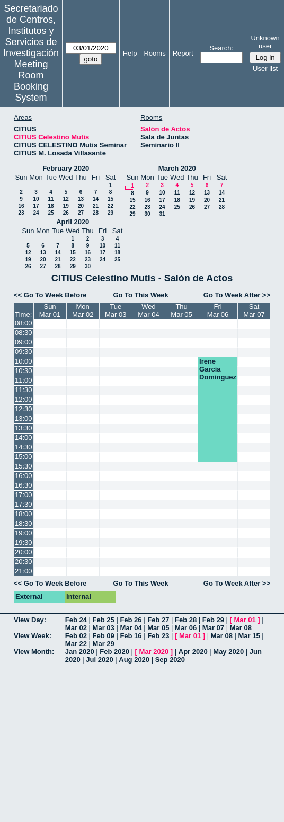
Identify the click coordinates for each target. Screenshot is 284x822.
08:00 (23, 323)
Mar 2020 (154, 652)
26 (66, 213)
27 (81, 213)
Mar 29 (103, 644)
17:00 (23, 495)
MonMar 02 (82, 311)
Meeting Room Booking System (31, 81)
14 (96, 199)
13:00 (23, 418)
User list (265, 69)
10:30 (23, 371)
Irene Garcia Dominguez (217, 369)
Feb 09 (103, 636)
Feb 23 (158, 636)
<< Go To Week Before (50, 295)
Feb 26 (130, 620)
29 (110, 213)
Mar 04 (130, 628)
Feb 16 (130, 636)
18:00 (23, 514)
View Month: (34, 652)
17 (36, 206)
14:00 (23, 437)
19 (66, 206)
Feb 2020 (114, 652)
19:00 (23, 533)
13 (81, 199)
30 (147, 214)
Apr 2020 (193, 652)
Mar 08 (241, 628)
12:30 (23, 409)
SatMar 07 (253, 311)
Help (130, 53)
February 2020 (65, 168)
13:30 (23, 428)
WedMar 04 (148, 311)
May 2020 (228, 652)
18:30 (23, 523)
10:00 (23, 361)
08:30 (23, 333)
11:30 (23, 390)
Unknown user (265, 42)
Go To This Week (140, 295)
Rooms (154, 53)
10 (36, 199)
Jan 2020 (79, 652)
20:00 (23, 552)
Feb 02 (76, 636)
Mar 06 (186, 628)
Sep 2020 (170, 660)
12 (66, 199)
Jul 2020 (99, 660)
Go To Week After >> (236, 295)
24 (36, 213)
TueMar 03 (115, 311)
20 (81, 206)
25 (51, 213)
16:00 (23, 476)
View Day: (30, 620)
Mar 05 (158, 628)
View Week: (32, 636)
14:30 (23, 447)
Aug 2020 (134, 660)
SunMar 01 (49, 311)
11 (51, 199)
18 (51, 206)
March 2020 (177, 168)
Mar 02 (76, 628)
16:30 (23, 485)
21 (96, 206)
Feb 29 (213, 620)
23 (21, 213)
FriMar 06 (217, 311)
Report (183, 53)
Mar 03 (103, 628)
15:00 (23, 457)
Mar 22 (76, 644)
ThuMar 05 (181, 311)
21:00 (23, 571)
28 (96, 213)
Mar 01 (245, 620)
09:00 (23, 342)
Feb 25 (103, 620)
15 (110, 199)
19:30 (23, 542)
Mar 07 (213, 628)
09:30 (23, 352)
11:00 (23, 380)
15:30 (23, 466)
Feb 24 (76, 620)
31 (162, 214)
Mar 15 (249, 636)
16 (21, 206)
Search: (221, 48)
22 (110, 206)
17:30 (23, 504)
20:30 (23, 561)
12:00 (23, 399)
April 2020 (72, 222)
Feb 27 (158, 620)
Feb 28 (186, 620)
